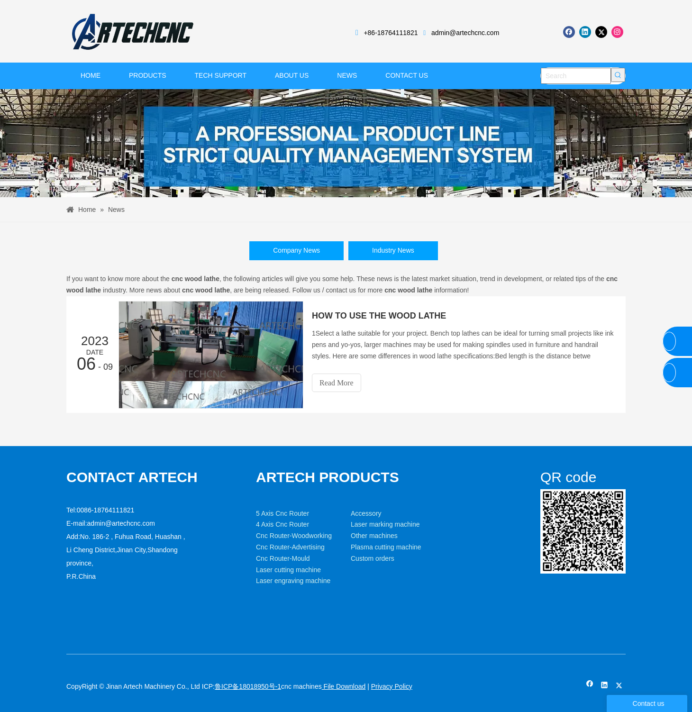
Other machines (374, 535)
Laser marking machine (385, 524)
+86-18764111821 (391, 33)
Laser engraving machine (293, 580)
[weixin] (583, 531)
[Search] (576, 76)
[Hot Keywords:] (618, 75)
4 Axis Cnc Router (282, 524)
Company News (296, 250)
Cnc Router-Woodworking (294, 535)
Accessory (366, 513)
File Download (344, 686)
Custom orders (372, 558)
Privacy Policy (391, 686)
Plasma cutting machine (386, 547)
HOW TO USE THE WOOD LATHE (379, 315)
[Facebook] (569, 32)
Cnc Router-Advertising (290, 547)
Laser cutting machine (288, 570)
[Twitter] (601, 32)
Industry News (393, 250)
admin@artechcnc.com (465, 33)
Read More (336, 383)
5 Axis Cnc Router (282, 513)
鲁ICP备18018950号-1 (248, 686)
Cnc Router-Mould (283, 558)
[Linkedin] (585, 32)
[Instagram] (617, 32)
